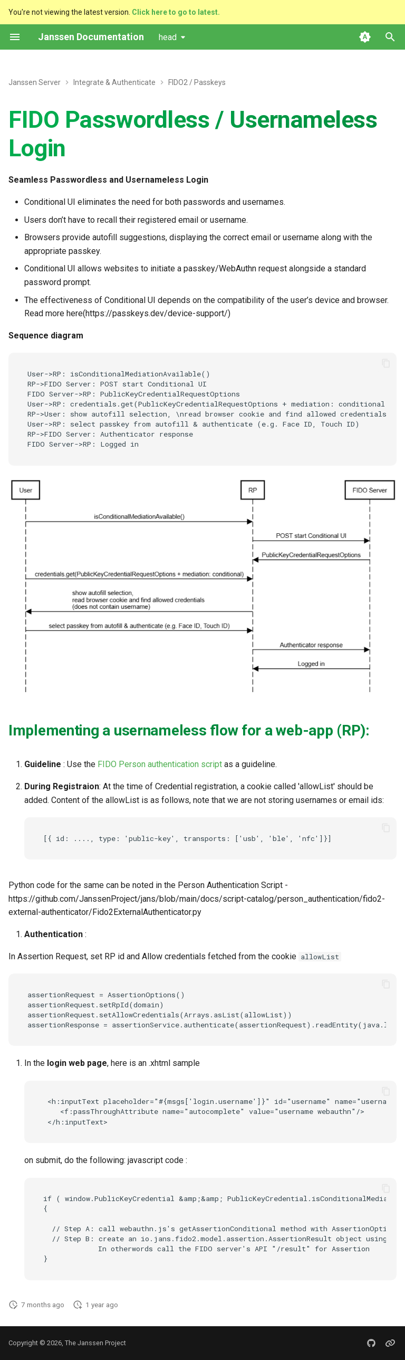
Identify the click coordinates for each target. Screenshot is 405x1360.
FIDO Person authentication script (160, 764)
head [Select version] (168, 37)
